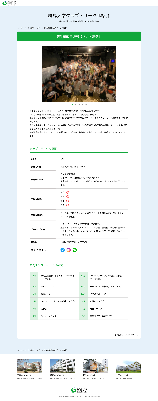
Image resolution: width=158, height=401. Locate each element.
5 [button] (86, 106)
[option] (79, 74)
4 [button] (82, 106)
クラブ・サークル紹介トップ (28, 28)
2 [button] (75, 106)
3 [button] (79, 106)
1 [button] (72, 106)
